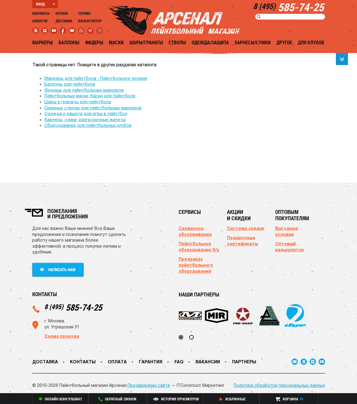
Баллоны (69, 42)
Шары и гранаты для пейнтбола (77, 101)
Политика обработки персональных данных (279, 385)
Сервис (84, 13)
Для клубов (311, 42)
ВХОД (45, 4)
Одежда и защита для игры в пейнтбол (85, 113)
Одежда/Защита (210, 42)
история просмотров (176, 399)
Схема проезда (61, 336)
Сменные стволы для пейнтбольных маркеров (93, 107)
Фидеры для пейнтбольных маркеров (84, 90)
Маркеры (42, 42)
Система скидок (245, 228)
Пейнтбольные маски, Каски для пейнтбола (89, 95)
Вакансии (208, 361)
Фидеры (94, 42)
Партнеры (244, 361)
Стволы (177, 42)
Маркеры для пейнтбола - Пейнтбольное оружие (95, 78)
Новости (39, 20)
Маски (116, 42)
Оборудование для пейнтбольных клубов (88, 125)
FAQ (178, 361)
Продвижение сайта (149, 385)
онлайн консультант (60, 399)
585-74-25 (73, 307)
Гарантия (150, 361)
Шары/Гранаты (146, 42)
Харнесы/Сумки (252, 42)
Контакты (40, 13)
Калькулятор (90, 20)
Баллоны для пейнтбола (69, 84)
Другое (284, 42)
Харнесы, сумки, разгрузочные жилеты (85, 119)
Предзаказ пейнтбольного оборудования (196, 265)
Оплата (62, 13)
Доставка (64, 20)
